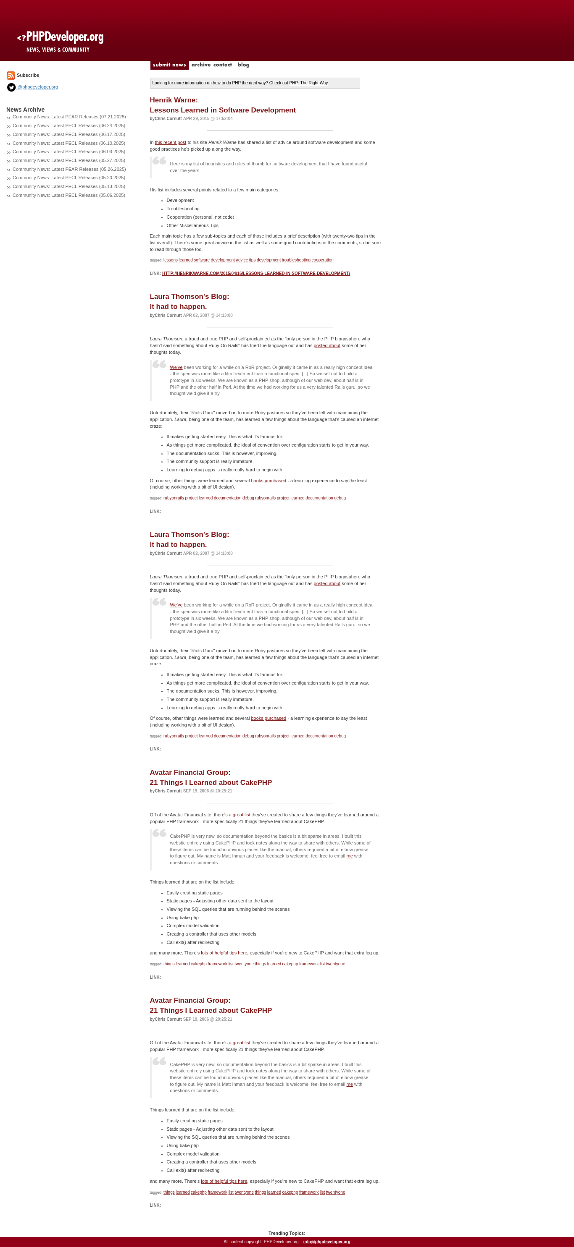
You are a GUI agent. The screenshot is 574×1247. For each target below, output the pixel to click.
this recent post (171, 142)
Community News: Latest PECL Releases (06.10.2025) (69, 143)
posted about (327, 345)
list (231, 964)
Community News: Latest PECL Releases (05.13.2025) (69, 186)
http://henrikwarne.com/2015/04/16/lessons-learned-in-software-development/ (256, 273)
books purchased (268, 480)
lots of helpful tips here (224, 952)
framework (217, 964)
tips (252, 260)
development (223, 260)
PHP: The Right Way (309, 83)
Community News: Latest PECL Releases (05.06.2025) (69, 195)
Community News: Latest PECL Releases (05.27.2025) (69, 160)
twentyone (244, 964)
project (191, 498)
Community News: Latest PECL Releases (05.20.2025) (69, 177)
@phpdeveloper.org (32, 86)
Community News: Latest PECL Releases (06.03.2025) (69, 151)
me (350, 855)
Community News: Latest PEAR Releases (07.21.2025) (69, 116)
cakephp (199, 964)
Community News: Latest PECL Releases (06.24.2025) (69, 125)
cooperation (323, 260)
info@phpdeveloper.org (326, 1241)
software (202, 260)
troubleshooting (296, 260)
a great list (239, 814)
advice (242, 260)
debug (248, 498)
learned (185, 260)
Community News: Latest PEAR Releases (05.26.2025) (69, 169)
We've (176, 367)
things (169, 964)
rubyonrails (173, 498)
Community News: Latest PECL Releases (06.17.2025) (69, 134)
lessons (170, 260)
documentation (228, 498)
